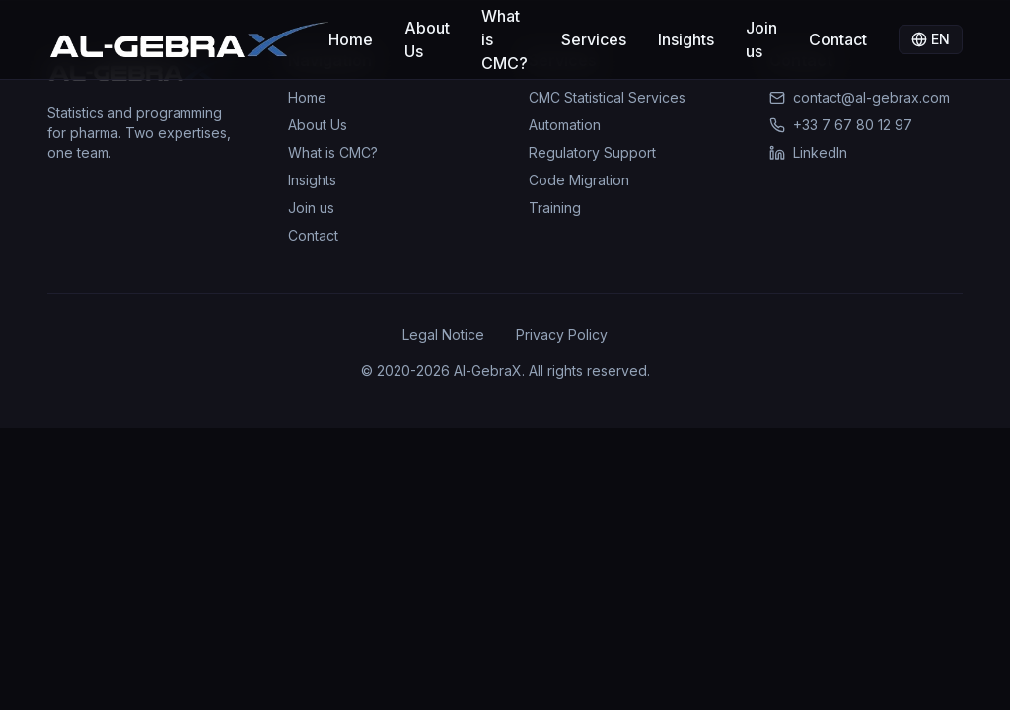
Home (350, 39)
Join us (761, 39)
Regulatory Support (592, 152)
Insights (686, 39)
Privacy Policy (562, 334)
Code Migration (579, 180)
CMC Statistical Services (607, 97)
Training (555, 207)
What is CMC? (504, 39)
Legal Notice (443, 334)
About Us (427, 39)
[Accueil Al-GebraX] (187, 39)
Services (593, 39)
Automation (565, 124)
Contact (838, 39)
